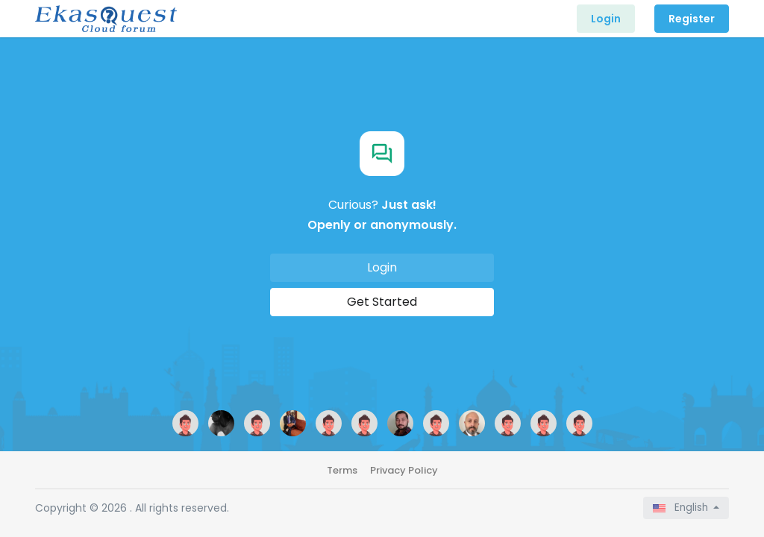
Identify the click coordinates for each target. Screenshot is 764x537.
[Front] (106, 18)
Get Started (382, 301)
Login (606, 18)
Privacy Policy (404, 470)
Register (691, 18)
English (682, 507)
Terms (342, 470)
